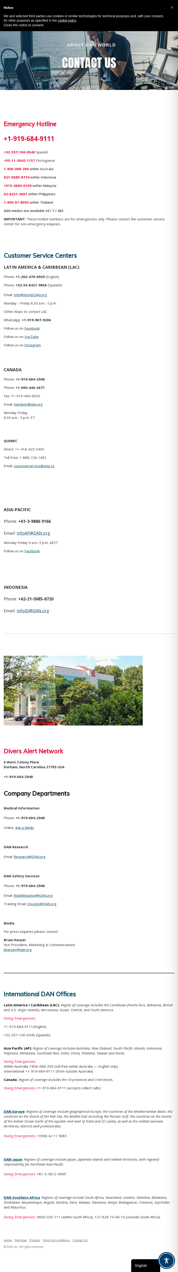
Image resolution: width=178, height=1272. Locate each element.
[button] (172, 7)
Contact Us (80, 1240)
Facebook (32, 328)
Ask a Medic (24, 827)
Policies (34, 1240)
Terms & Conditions (56, 1240)
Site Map (21, 1240)
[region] (89, 56)
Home (8, 1240)
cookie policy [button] (67, 20)
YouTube (31, 336)
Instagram (32, 345)
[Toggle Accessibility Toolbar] (167, 1260)
